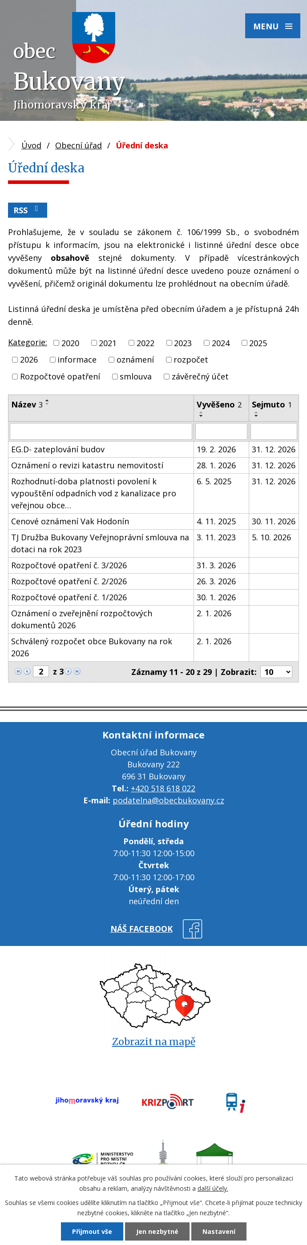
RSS (27, 209)
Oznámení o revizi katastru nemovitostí (87, 465)
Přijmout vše (92, 1231)
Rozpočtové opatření (60, 376)
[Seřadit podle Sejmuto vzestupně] (257, 412)
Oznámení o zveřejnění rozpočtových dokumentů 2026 (81, 619)
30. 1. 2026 (216, 597)
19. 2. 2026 (216, 449)
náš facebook (141, 928)
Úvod (31, 145)
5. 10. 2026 (271, 537)
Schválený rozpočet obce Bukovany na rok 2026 (91, 647)
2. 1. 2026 (214, 613)
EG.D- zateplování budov (58, 449)
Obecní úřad (78, 145)
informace (77, 359)
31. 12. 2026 (273, 449)
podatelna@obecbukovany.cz (168, 800)
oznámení (135, 359)
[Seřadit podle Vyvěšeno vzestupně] (201, 412)
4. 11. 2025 (216, 521)
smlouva (136, 376)
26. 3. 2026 (216, 581)
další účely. (213, 1188)
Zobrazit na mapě (153, 1042)
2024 (221, 342)
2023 (183, 342)
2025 (258, 342)
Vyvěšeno (219, 404)
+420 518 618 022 (163, 788)
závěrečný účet (200, 376)
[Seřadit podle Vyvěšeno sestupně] (201, 416)
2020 (70, 342)
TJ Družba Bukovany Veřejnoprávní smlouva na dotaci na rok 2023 (100, 543)
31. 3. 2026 (216, 565)
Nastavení (218, 1231)
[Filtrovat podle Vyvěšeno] (221, 431)
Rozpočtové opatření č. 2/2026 (69, 581)
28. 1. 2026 (216, 465)
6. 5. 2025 (214, 481)
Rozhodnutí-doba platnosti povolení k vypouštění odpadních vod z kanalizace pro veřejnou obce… (93, 493)
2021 (108, 342)
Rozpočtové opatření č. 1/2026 (69, 597)
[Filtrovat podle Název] (101, 431)
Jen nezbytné (157, 1231)
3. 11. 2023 (216, 537)
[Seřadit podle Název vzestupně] (48, 400)
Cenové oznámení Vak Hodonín (70, 521)
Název (27, 404)
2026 (29, 359)
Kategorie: (27, 342)
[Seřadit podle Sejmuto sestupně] (257, 416)
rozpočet (191, 359)
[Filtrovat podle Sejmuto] (273, 431)
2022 (145, 342)
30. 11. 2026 (273, 521)
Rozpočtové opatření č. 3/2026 (69, 565)
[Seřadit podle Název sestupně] (48, 404)
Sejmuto (272, 404)
